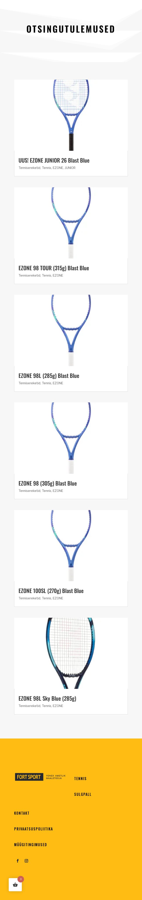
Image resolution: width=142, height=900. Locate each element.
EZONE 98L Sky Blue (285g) (47, 698)
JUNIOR (70, 168)
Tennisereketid (29, 168)
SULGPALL (83, 794)
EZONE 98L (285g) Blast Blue (49, 375)
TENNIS (80, 778)
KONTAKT (22, 813)
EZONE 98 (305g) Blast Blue (48, 483)
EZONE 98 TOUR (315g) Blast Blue (54, 268)
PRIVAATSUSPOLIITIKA (33, 829)
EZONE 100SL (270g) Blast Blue (51, 590)
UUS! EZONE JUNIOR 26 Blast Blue (54, 160)
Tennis (46, 168)
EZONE (58, 168)
